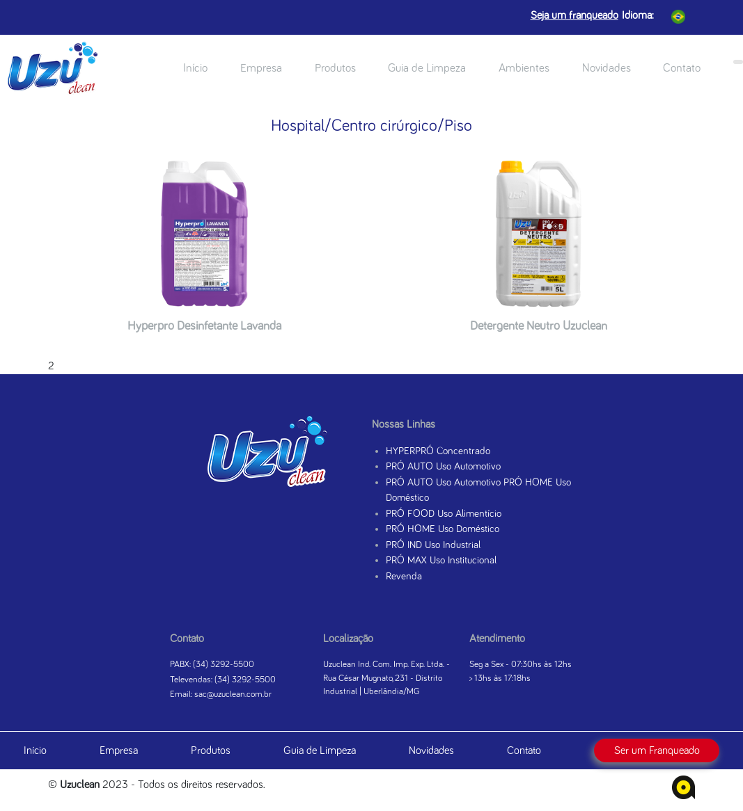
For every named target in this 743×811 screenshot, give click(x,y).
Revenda (404, 576)
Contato (682, 68)
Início (195, 68)
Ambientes (524, 68)
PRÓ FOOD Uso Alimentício (443, 513)
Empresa (261, 68)
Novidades (606, 68)
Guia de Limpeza (427, 68)
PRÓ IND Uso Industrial (433, 545)
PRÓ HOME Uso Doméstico (442, 529)
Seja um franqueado (574, 15)
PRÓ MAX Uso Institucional (441, 560)
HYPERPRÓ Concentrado (438, 451)
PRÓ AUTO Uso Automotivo (443, 466)
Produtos (335, 68)
